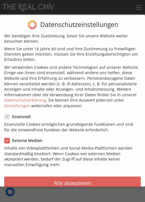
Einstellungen (17, 102)
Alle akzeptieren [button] (72, 179)
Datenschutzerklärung (25, 97)
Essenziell (19, 113)
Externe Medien (25, 137)
